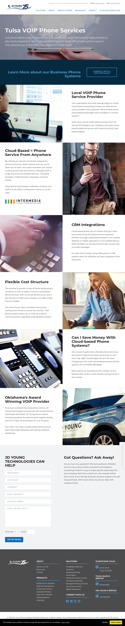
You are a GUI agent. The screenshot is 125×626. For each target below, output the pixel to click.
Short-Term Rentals (44, 595)
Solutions (41, 10)
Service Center (65, 10)
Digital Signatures (73, 589)
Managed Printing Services (77, 584)
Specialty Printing (44, 592)
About (51, 10)
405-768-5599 (115, 3)
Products (42, 578)
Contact (93, 10)
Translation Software (74, 581)
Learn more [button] (65, 622)
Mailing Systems (43, 597)
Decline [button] (105, 622)
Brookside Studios (92, 617)
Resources (80, 10)
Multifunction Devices (45, 583)
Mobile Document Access (76, 578)
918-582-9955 (100, 3)
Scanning (40, 600)
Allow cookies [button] (116, 622)
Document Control (73, 586)
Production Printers (44, 589)
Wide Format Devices (45, 586)
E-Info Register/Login (110, 10)
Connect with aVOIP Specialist (101, 72)
